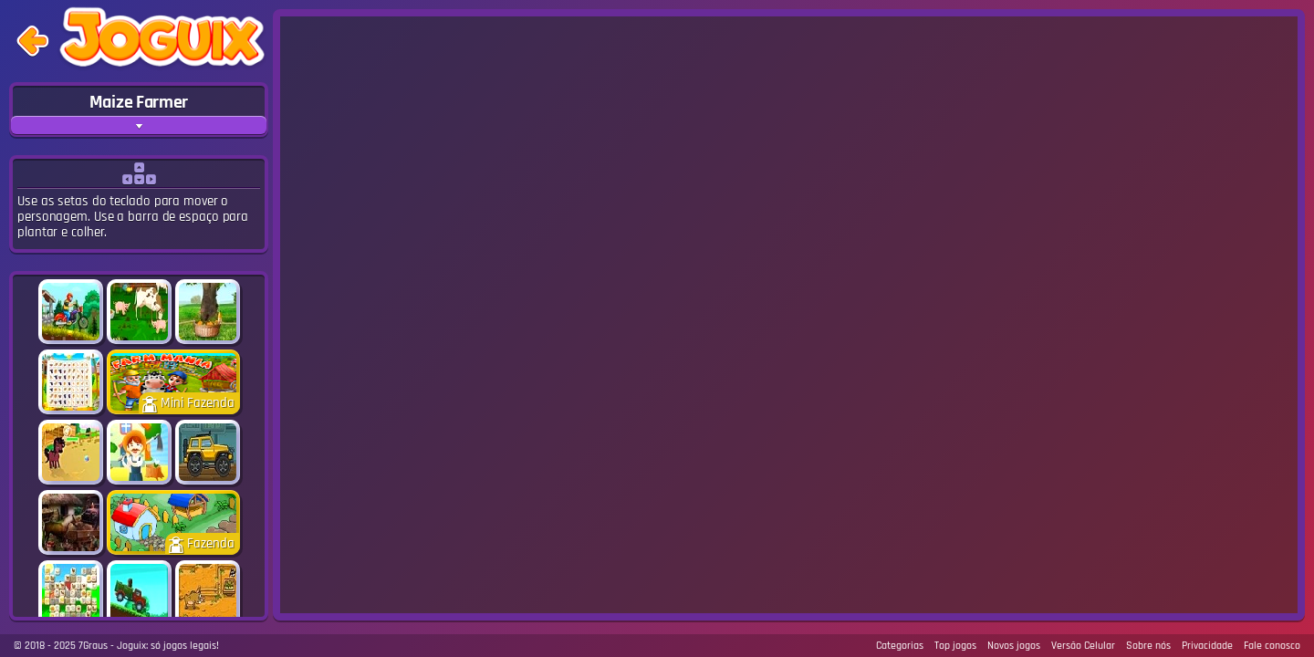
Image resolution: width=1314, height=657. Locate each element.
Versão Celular (1083, 645)
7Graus (93, 645)
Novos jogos (1013, 645)
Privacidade (1207, 645)
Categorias (899, 645)
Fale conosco (1272, 645)
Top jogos (955, 645)
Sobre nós (1148, 645)
